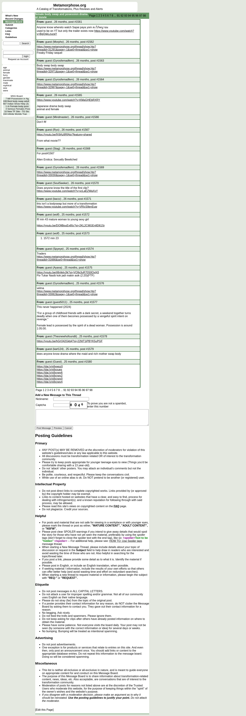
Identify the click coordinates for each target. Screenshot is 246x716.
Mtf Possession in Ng (18, 98)
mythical (7, 85)
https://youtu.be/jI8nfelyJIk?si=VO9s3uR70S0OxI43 (68, 272)
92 (122, 15)
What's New (11, 15)
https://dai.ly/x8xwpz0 (50, 366)
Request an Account (18, 59)
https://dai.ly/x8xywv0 (50, 378)
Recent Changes (14, 18)
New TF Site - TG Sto (18, 111)
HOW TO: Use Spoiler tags (125, 540)
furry (5, 75)
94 (129, 15)
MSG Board (17, 96)
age (5, 67)
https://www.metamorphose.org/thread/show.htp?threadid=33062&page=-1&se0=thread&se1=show (67, 293)
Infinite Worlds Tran (17, 114)
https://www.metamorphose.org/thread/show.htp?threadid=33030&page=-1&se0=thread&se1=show (67, 174)
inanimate (8, 80)
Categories (11, 28)
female (6, 72)
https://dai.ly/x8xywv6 (50, 372)
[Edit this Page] (44, 709)
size (5, 88)
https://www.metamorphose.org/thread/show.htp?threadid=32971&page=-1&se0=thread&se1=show (67, 70)
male (5, 83)
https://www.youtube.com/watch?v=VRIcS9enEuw (67, 206)
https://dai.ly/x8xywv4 (50, 381)
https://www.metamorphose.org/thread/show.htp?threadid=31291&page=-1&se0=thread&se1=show (67, 48)
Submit (9, 25)
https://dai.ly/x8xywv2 (50, 375)
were (5, 90)
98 (144, 15)
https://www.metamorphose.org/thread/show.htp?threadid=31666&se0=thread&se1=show (66, 258)
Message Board (13, 22)
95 (133, 15)
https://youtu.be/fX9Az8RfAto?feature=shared (64, 134)
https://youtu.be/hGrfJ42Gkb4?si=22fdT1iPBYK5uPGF (70, 341)
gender (6, 77)
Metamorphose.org (69, 5)
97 (140, 15)
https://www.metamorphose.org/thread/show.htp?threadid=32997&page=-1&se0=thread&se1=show (67, 86)
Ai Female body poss (18, 106)
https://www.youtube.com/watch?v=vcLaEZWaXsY (67, 191)
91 (118, 15)
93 (125, 15)
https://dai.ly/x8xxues (49, 369)
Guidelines (11, 37)
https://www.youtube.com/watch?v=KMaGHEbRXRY (68, 100)
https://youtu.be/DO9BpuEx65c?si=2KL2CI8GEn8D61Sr (71, 225)
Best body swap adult (18, 101)
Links (8, 31)
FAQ (7, 34)
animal (6, 70)
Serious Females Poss (18, 109)
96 (137, 15)
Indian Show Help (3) (18, 103)
